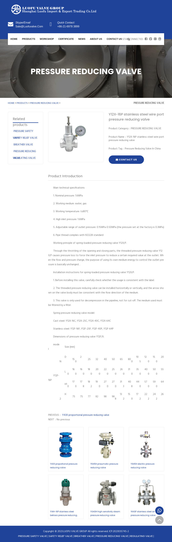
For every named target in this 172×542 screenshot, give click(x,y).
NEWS (81, 39)
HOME (11, 103)
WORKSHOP (47, 39)
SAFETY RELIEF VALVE (25, 138)
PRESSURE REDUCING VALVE (44, 103)
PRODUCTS (28, 39)
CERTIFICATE (66, 39)
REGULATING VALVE (25, 158)
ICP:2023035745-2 (119, 531)
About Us (96, 39)
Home (13, 39)
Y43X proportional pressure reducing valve (85, 415)
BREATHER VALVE (23, 145)
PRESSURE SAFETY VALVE (32, 536)
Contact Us (114, 39)
